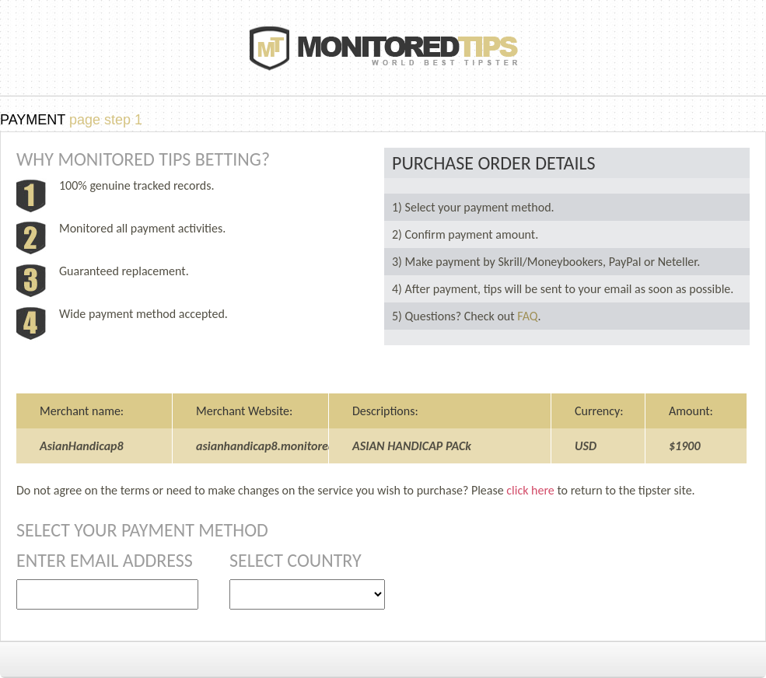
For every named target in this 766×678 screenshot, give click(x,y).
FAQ (527, 316)
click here (530, 490)
